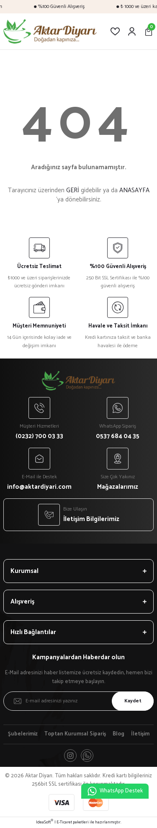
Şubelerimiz (23, 734)
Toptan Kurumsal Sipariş (75, 734)
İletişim (140, 734)
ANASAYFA (134, 190)
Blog (118, 734)
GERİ (72, 190)
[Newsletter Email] (78, 701)
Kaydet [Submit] (133, 701)
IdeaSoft (44, 822)
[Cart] (149, 31)
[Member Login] (132, 31)
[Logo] (50, 31)
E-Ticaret (64, 822)
